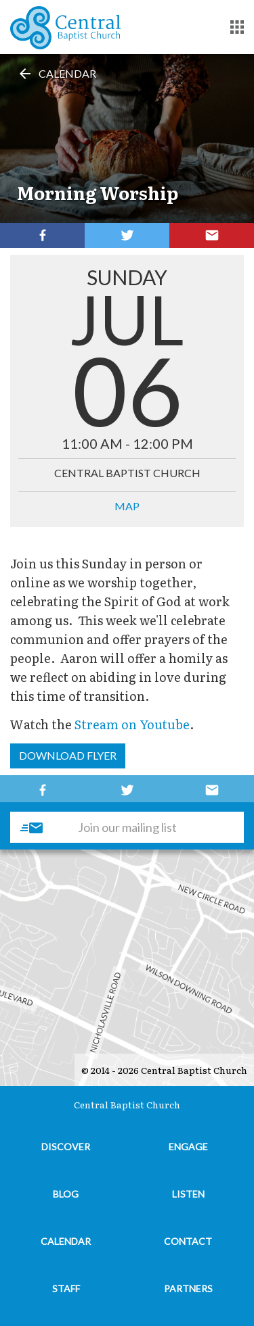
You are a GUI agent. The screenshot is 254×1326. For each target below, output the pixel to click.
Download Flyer (68, 755)
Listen (188, 1194)
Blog (66, 1194)
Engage (188, 1146)
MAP (127, 505)
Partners (188, 1288)
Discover (65, 1146)
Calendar (56, 73)
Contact (188, 1241)
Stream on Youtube (132, 724)
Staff (66, 1288)
